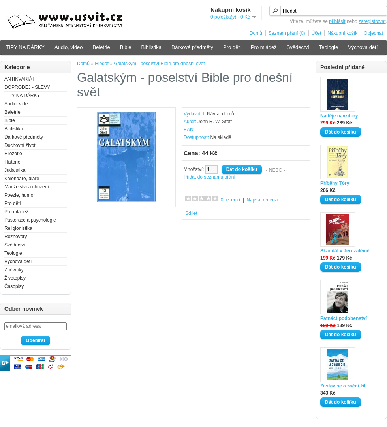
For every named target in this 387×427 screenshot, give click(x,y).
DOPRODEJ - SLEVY (27, 87)
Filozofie (13, 153)
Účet (316, 33)
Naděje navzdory (339, 116)
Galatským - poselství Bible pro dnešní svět (159, 63)
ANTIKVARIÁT (19, 79)
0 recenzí (230, 200)
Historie (12, 162)
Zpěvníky (14, 270)
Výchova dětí (363, 47)
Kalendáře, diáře (21, 178)
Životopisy (15, 278)
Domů (256, 33)
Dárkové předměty (192, 47)
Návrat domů (220, 114)
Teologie (328, 47)
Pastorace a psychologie (30, 220)
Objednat (373, 33)
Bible (126, 47)
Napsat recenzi (262, 200)
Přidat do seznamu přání (209, 177)
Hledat (102, 63)
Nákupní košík (342, 33)
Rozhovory (15, 236)
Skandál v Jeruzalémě (345, 251)
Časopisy (14, 286)
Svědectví (298, 47)
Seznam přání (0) (287, 33)
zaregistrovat (372, 21)
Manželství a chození (26, 187)
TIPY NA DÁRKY (25, 47)
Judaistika (14, 170)
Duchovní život (20, 145)
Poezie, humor (19, 195)
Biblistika (151, 47)
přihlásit (337, 21)
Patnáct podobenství (343, 318)
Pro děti (232, 47)
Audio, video (68, 47)
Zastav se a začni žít (343, 386)
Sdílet (191, 213)
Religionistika (18, 228)
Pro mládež (264, 47)
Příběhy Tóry (334, 183)
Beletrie (101, 47)
